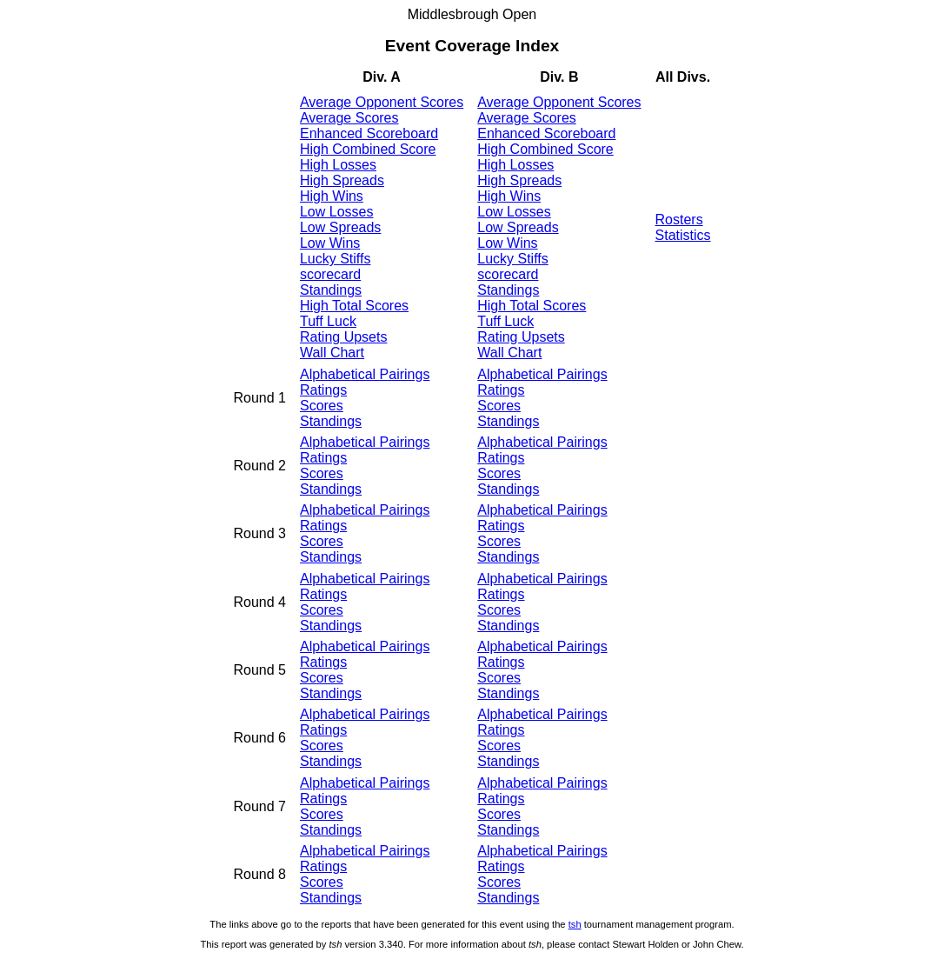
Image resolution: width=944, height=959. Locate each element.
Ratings (323, 390)
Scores (321, 405)
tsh (575, 924)
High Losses (338, 164)
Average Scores (349, 117)
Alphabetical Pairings (364, 374)
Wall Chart (332, 352)
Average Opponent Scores (381, 102)
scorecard (330, 274)
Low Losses (337, 211)
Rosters (679, 219)
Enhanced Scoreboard (369, 133)
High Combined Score (368, 149)
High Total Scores (354, 305)
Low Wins (330, 243)
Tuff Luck (328, 321)
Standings (331, 290)
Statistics (683, 235)
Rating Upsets (344, 337)
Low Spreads (340, 227)
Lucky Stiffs (335, 258)
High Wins (331, 196)
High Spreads (342, 180)
